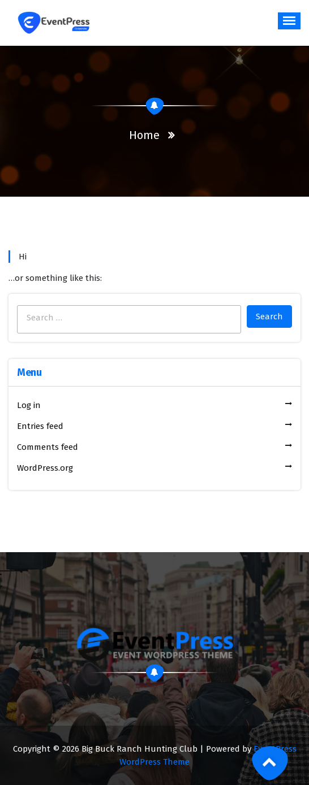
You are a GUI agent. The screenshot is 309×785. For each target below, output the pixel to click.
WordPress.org (45, 468)
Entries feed (40, 426)
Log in (29, 405)
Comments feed (47, 447)
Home (144, 135)
